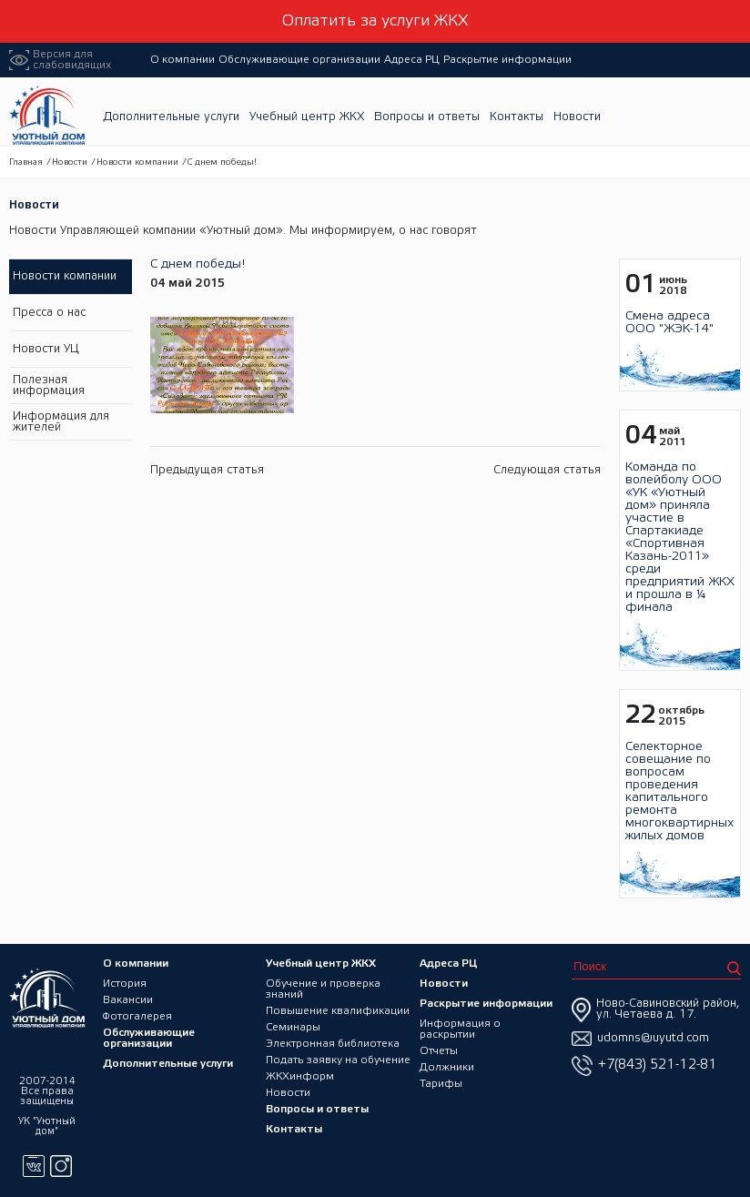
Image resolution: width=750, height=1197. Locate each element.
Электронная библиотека (333, 1044)
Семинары (293, 1027)
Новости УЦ (46, 349)
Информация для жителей (61, 421)
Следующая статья (547, 470)
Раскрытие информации (507, 60)
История (125, 984)
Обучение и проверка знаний (323, 989)
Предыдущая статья (207, 470)
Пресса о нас (49, 313)
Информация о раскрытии (460, 1029)
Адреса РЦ (412, 60)
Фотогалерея (137, 1016)
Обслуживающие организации (299, 60)
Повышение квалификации (338, 1011)
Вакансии (128, 1000)
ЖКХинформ (300, 1076)
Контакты (516, 117)
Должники (447, 1067)
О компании (182, 60)
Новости (577, 117)
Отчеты (439, 1051)
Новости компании (137, 162)
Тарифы (441, 1084)
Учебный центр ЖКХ (306, 117)
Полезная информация (49, 385)
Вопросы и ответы (427, 117)
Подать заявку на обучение (338, 1060)
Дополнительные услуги (171, 117)
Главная (26, 162)
